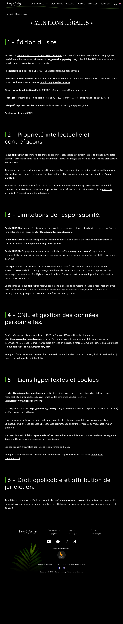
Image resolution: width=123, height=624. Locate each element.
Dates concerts (39, 4)
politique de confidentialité (29, 358)
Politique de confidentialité (74, 564)
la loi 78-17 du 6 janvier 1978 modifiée (59, 335)
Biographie (57, 4)
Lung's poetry (14, 3)
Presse (81, 4)
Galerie (70, 4)
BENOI (29, 113)
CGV (57, 564)
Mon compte (96, 534)
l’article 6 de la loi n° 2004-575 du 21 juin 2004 (39, 55)
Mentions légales (45, 564)
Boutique (106, 4)
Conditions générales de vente (55, 82)
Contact (92, 4)
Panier (115, 3)
